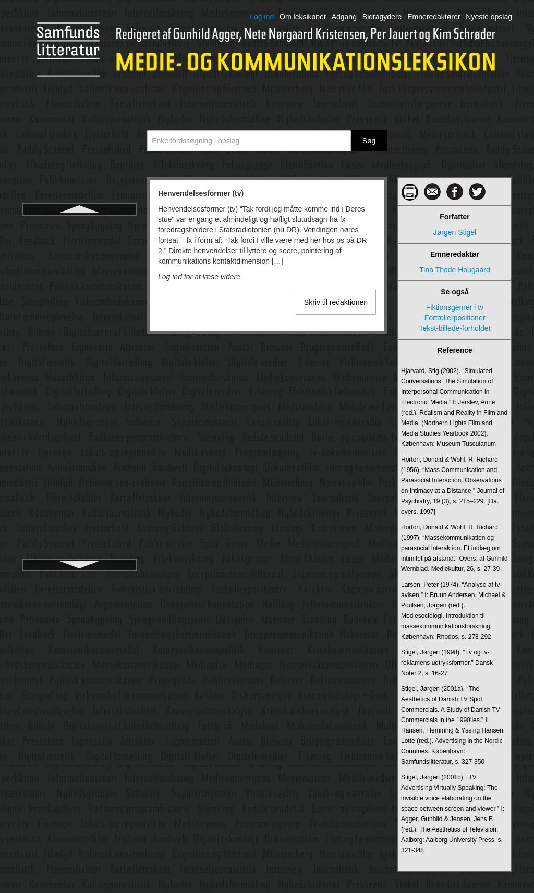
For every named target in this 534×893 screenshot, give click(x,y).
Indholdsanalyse (79, 507)
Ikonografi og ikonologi (79, 450)
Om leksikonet (303, 17)
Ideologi (79, 413)
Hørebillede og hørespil (79, 375)
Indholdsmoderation (79, 526)
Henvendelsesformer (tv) (79, 225)
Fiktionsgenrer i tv (454, 307)
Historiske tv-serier (79, 282)
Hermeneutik (79, 244)
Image (79, 469)
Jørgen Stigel (454, 232)
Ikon (79, 432)
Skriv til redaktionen (336, 302)
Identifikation (79, 394)
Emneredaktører (433, 17)
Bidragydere (382, 17)
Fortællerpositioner (455, 318)
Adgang (344, 17)
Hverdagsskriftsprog (79, 300)
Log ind (262, 17)
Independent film (79, 488)
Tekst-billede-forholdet (455, 328)
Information (79, 544)
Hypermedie (79, 338)
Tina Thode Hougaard (454, 270)
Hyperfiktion (79, 319)
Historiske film (79, 263)
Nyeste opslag (489, 17)
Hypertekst (79, 357)
